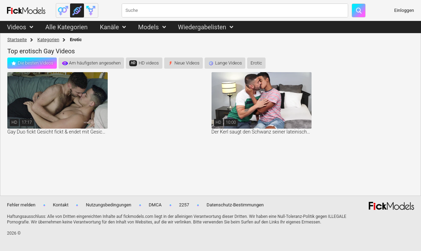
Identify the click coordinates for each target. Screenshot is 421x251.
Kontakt (61, 204)
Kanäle (109, 27)
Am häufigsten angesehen (95, 63)
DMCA (155, 204)
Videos (16, 27)
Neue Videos (187, 63)
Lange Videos (228, 63)
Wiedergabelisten (202, 27)
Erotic (256, 63)
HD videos (149, 63)
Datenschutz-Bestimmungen (235, 204)
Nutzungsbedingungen (108, 204)
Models (148, 27)
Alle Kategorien (66, 27)
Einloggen (404, 10)
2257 (184, 204)
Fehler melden (21, 204)
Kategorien (48, 39)
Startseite (17, 39)
